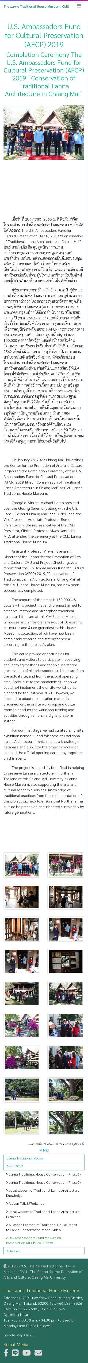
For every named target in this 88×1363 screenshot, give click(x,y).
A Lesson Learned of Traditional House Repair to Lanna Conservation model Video (41, 1227)
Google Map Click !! (19, 1334)
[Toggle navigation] (79, 5)
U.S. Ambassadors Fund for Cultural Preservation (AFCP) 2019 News (34, 1240)
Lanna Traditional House (25, 1158)
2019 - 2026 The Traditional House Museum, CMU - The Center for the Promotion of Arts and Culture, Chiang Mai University (43, 1271)
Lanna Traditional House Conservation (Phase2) (43, 1182)
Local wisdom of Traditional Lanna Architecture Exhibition (42, 1214)
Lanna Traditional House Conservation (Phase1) (43, 1174)
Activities (13, 1251)
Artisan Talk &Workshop (25, 1203)
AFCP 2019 (15, 1166)
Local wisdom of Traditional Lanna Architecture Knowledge (42, 1192)
